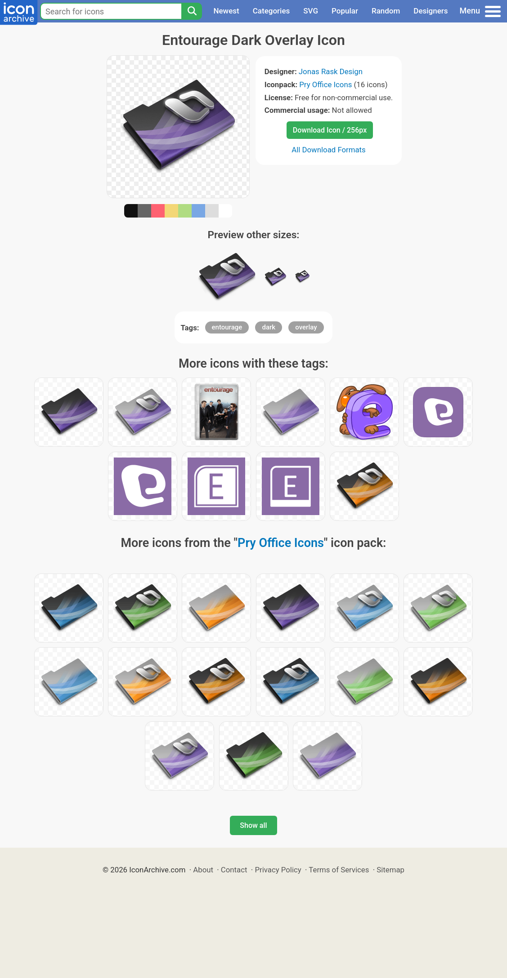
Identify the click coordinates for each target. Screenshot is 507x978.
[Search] (191, 11)
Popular (345, 10)
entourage (227, 327)
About (203, 869)
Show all (253, 825)
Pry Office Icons (325, 84)
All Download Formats (329, 149)
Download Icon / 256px (330, 130)
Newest (226, 10)
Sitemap (390, 869)
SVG (310, 10)
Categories (271, 10)
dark (268, 327)
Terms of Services (339, 869)
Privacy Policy (278, 869)
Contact (234, 869)
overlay (306, 327)
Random (386, 10)
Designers (430, 10)
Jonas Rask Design (331, 71)
